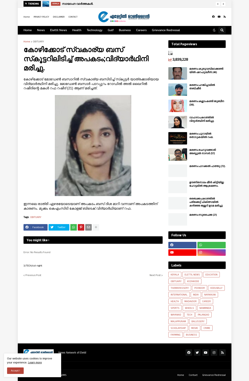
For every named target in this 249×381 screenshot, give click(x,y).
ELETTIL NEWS (192, 274)
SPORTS (175, 308)
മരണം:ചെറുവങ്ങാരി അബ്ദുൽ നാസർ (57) (202, 151)
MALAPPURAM (178, 321)
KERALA (175, 274)
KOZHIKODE (193, 281)
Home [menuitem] (28, 30)
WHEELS (189, 308)
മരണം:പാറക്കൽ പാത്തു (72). (207, 166)
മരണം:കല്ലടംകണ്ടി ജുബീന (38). (206, 103)
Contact (193, 375)
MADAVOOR (190, 301)
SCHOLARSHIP (178, 328)
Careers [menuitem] (141, 30)
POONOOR (199, 288)
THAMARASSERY (180, 288)
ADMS (63, 375)
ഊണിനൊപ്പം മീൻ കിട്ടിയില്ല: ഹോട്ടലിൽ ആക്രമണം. (206, 184)
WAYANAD (176, 314)
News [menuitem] (41, 30)
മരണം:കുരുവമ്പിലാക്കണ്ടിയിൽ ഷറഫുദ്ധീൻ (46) (206, 70)
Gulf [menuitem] (111, 30)
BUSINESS (191, 335)
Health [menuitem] (76, 30)
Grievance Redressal (214, 375)
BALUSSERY (197, 321)
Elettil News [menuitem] (58, 30)
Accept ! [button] (15, 371)
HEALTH (175, 301)
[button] (218, 4)
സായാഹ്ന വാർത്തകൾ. (77, 4)
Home (27, 17)
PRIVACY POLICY (41, 17)
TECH (189, 314)
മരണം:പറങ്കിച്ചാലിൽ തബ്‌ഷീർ (202, 86)
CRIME (207, 328)
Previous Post (33, 275)
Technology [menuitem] (94, 30)
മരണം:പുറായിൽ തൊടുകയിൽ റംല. (201, 135)
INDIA (196, 294)
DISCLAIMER (59, 17)
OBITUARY (38, 41)
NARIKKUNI (210, 294)
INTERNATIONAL (179, 294)
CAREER (206, 301)
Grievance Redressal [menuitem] (166, 30)
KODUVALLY (216, 288)
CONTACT (73, 17)
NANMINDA (205, 308)
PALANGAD (203, 314)
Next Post (155, 275)
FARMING (175, 335)
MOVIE (194, 328)
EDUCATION (211, 274)
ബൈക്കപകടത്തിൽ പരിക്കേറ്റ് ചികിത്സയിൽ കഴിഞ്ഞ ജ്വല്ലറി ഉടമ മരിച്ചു (206, 202)
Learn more (35, 362)
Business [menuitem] (125, 30)
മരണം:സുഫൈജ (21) (203, 215)
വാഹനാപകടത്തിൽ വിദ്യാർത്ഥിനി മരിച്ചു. (201, 119)
